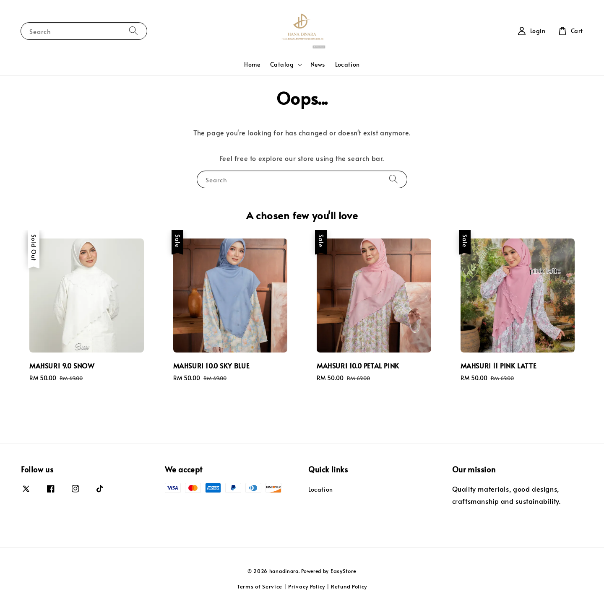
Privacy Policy (306, 586)
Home (252, 64)
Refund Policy (349, 586)
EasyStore (344, 571)
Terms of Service (259, 586)
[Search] (133, 31)
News (317, 64)
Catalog (282, 64)
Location (347, 64)
